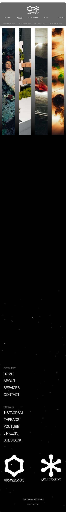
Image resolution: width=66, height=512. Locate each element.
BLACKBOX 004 (55, 23)
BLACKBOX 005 (24, 23)
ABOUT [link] (46, 18)
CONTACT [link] (62, 18)
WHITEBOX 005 (8, 23)
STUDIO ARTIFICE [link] (33, 18)
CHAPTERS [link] (6, 18)
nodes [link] (19, 18)
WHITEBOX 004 (39, 23)
